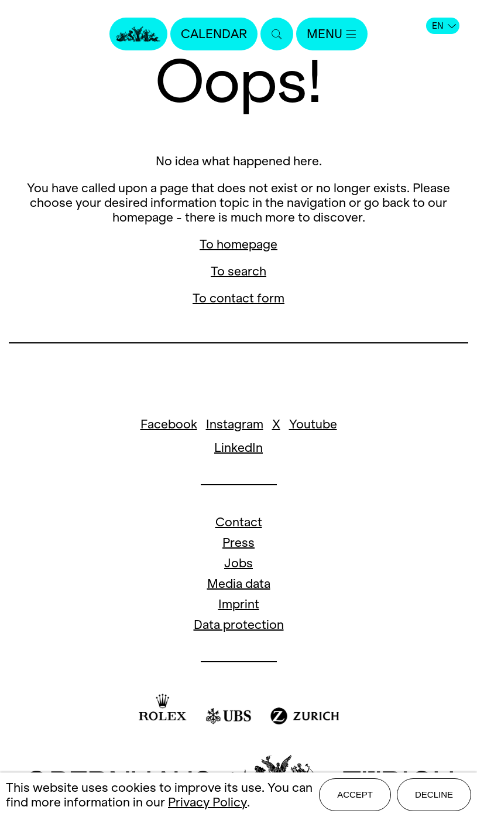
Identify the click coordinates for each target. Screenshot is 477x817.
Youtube (313, 424)
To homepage (238, 244)
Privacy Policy (207, 802)
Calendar (214, 33)
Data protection (239, 624)
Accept (355, 794)
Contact (238, 522)
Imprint (238, 604)
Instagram (234, 424)
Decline (434, 794)
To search (238, 271)
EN (444, 25)
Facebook (168, 424)
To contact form (238, 298)
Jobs (238, 563)
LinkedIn (238, 447)
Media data (238, 583)
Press (238, 542)
